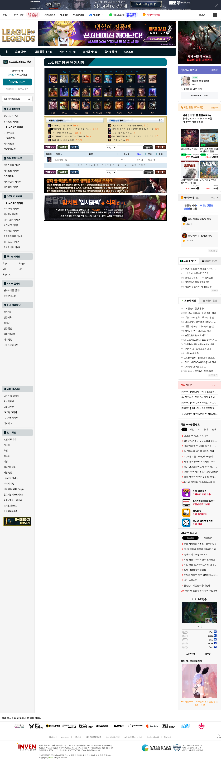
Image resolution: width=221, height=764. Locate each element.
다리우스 (119, 100)
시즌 (59, 154)
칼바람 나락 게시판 (12, 247)
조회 (151, 154)
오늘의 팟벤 (9, 407)
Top (5, 263)
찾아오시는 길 (153, 737)
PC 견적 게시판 (10, 418)
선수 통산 (8, 328)
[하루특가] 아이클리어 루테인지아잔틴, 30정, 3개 (199, 402)
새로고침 (212, 251)
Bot (20, 269)
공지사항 (167, 737)
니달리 (86, 100)
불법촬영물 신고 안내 (133, 737)
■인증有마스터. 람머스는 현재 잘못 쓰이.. (71, 128)
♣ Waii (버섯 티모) (62, 132)
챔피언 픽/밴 (9, 334)
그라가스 (86, 86)
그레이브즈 (97, 86)
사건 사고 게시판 (11, 225)
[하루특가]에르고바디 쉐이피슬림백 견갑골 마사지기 (199, 391)
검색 (29, 99)
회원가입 (10, 89)
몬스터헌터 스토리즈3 (13, 494)
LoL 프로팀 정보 (11, 345)
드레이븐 (141, 100)
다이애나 (130, 100)
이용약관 (77, 737)
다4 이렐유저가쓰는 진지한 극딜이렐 (68, 136)
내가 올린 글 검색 (74, 147)
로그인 (202, 14)
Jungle (22, 263)
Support (7, 274)
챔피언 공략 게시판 (12, 181)
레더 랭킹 (8, 339)
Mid (4, 269)
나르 (119, 86)
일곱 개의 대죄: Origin (13, 489)
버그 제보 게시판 (11, 187)
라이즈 (152, 100)
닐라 (108, 100)
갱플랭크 (75, 86)
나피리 (152, 86)
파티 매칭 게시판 (11, 230)
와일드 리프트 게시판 (13, 236)
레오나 (119, 113)
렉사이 (130, 113)
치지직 (6, 445)
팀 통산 (7, 323)
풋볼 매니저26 (10, 511)
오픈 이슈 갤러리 (11, 395)
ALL (64, 71)
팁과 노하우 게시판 (12, 165)
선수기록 (8, 317)
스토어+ (214, 107)
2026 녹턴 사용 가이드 (61, 125)
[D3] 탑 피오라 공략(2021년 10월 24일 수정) (132, 128)
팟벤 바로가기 (10, 439)
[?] (160, 120)
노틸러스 (53, 100)
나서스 (141, 86)
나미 (130, 86)
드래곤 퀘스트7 (10, 505)
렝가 (152, 113)
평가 (161, 154)
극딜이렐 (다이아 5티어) (62, 139)
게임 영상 (8, 472)
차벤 (6, 450)
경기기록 (8, 312)
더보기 (208, 654)
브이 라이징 (9, 483)
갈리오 (64, 86)
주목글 (62, 147)
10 (124, 165)
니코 (97, 100)
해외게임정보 (9, 467)
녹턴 (64, 100)
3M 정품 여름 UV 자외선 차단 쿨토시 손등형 (199, 397)
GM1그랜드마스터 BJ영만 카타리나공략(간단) (132, 136)
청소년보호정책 (112, 737)
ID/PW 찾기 (23, 89)
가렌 (53, 86)
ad (66, 159)
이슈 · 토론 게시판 (12, 219)
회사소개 (52, 737)
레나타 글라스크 (99, 113)
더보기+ (214, 70)
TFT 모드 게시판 (11, 241)
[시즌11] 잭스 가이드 (121, 132)
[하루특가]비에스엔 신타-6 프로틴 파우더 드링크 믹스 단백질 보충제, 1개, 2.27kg (199, 408)
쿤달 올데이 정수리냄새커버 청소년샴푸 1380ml (199, 413)
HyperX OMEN (11, 478)
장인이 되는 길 (118, 139)
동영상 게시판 (10, 296)
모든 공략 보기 (50, 147)
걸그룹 (6, 456)
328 (134, 165)
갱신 (140, 154)
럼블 (86, 113)
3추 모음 (9, 132)
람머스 (64, 113)
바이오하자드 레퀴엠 (13, 500)
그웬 (108, 86)
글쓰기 (160, 147)
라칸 (53, 113)
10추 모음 (9, 138)
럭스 (75, 113)
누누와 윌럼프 (76, 100)
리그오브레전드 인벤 (20, 61)
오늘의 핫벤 (9, 401)
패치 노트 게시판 (11, 170)
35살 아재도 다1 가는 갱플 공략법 (127, 125)
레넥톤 (108, 113)
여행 (6, 461)
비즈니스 (65, 737)
